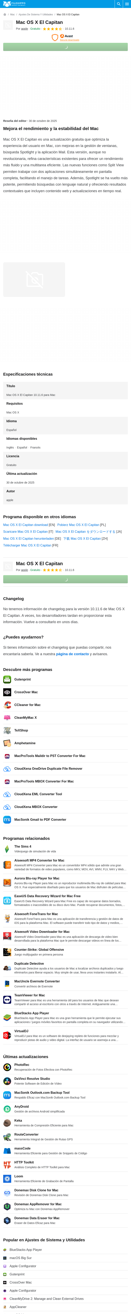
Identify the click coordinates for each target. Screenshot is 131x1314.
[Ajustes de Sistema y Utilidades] (36, 14)
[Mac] (12, 14)
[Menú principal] (127, 4)
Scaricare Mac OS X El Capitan (25, 531)
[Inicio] (4, 14)
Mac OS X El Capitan (39, 22)
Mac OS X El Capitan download (25, 525)
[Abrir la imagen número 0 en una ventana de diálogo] (34, 279)
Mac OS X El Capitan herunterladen (28, 538)
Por (22, 28)
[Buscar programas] (119, 4)
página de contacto (72, 654)
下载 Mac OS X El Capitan (82, 538)
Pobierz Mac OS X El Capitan (78, 525)
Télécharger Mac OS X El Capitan (27, 545)
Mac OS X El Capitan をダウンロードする (85, 531)
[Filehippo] (14, 4)
